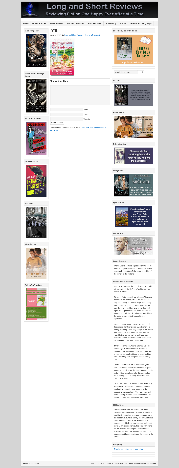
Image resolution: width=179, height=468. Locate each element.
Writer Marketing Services (146, 463)
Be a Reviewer (95, 23)
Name (86, 110)
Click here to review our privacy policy (128, 449)
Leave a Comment (92, 35)
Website (87, 119)
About (123, 23)
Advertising (110, 23)
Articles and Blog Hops (141, 23)
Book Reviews (56, 23)
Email (86, 114)
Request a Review (75, 23)
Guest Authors (39, 23)
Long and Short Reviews (89, 10)
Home (25, 23)
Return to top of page (31, 463)
